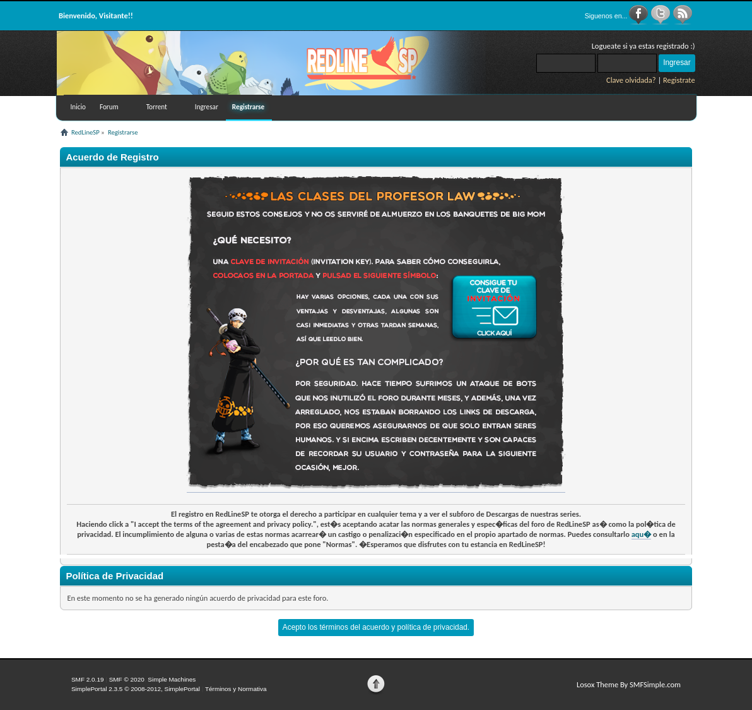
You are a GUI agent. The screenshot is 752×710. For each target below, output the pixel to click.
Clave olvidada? (631, 80)
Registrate (679, 80)
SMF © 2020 (126, 679)
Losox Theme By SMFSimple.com (629, 684)
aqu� (642, 534)
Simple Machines (172, 679)
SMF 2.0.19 (87, 679)
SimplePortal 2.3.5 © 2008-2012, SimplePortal (135, 688)
